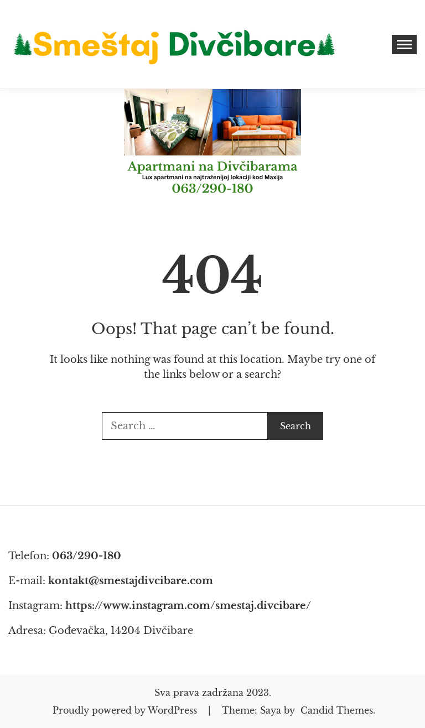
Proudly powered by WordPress (126, 710)
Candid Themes (336, 710)
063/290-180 (86, 556)
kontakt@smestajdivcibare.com (130, 581)
